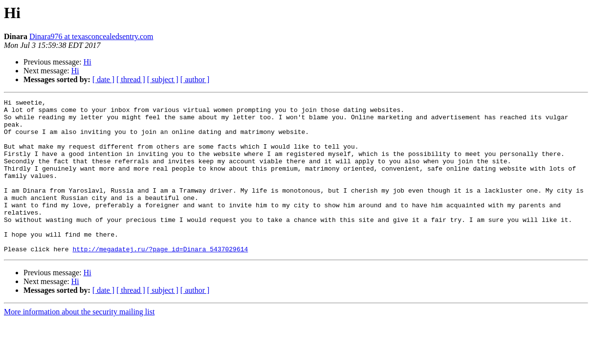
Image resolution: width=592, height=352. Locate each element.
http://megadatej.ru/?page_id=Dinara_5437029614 (160, 279)
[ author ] (195, 79)
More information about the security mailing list (79, 342)
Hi (87, 62)
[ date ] (103, 79)
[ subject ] (162, 79)
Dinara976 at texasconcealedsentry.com (91, 36)
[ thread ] (130, 79)
